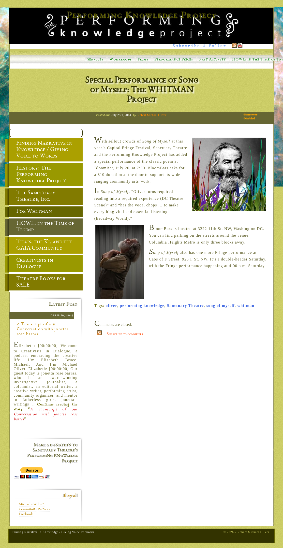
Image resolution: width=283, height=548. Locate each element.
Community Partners (34, 509)
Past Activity (212, 60)
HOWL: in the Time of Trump (41, 227)
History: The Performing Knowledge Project (37, 175)
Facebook (26, 514)
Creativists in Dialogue (31, 264)
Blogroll (70, 495)
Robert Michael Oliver (151, 115)
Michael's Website (32, 504)
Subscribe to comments (125, 334)
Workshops (120, 60)
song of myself (221, 305)
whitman (245, 305)
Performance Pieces (173, 60)
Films (143, 60)
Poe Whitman (30, 212)
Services (95, 60)
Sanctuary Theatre (185, 305)
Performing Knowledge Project (141, 15)
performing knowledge (142, 305)
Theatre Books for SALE (37, 282)
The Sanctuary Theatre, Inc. (32, 196)
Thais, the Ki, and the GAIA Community (41, 245)
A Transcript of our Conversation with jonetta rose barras (43, 329)
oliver (111, 305)
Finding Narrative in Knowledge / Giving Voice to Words (41, 150)
